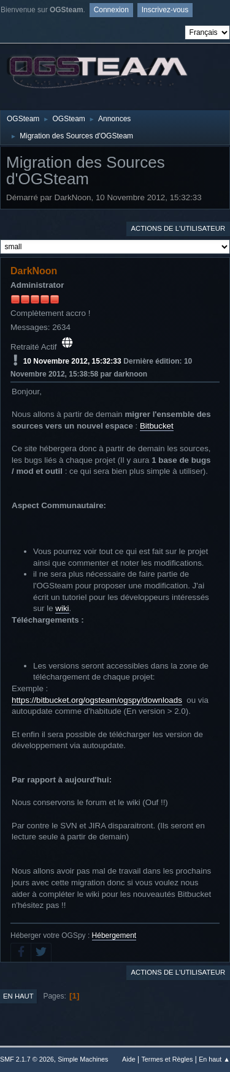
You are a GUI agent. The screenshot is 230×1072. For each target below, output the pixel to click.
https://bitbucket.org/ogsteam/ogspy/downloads (97, 700)
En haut (18, 996)
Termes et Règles (167, 1059)
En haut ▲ (214, 1059)
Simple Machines (83, 1059)
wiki (62, 608)
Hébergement (114, 935)
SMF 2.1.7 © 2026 (27, 1059)
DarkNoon (33, 271)
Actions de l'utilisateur (178, 228)
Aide (129, 1059)
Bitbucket (157, 425)
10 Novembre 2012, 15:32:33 (72, 361)
